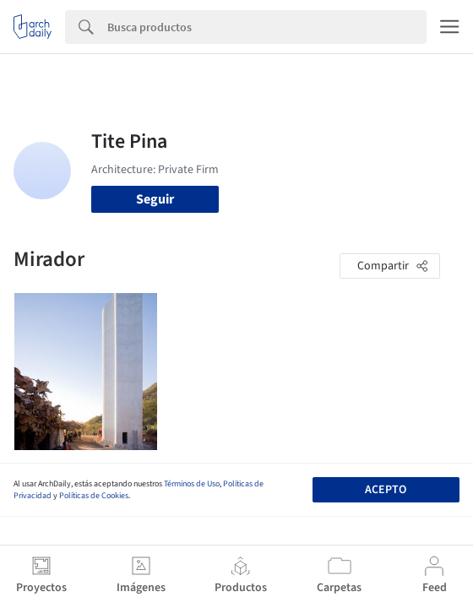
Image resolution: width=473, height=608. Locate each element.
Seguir (155, 199)
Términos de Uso (192, 484)
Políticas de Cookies (93, 496)
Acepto (385, 489)
